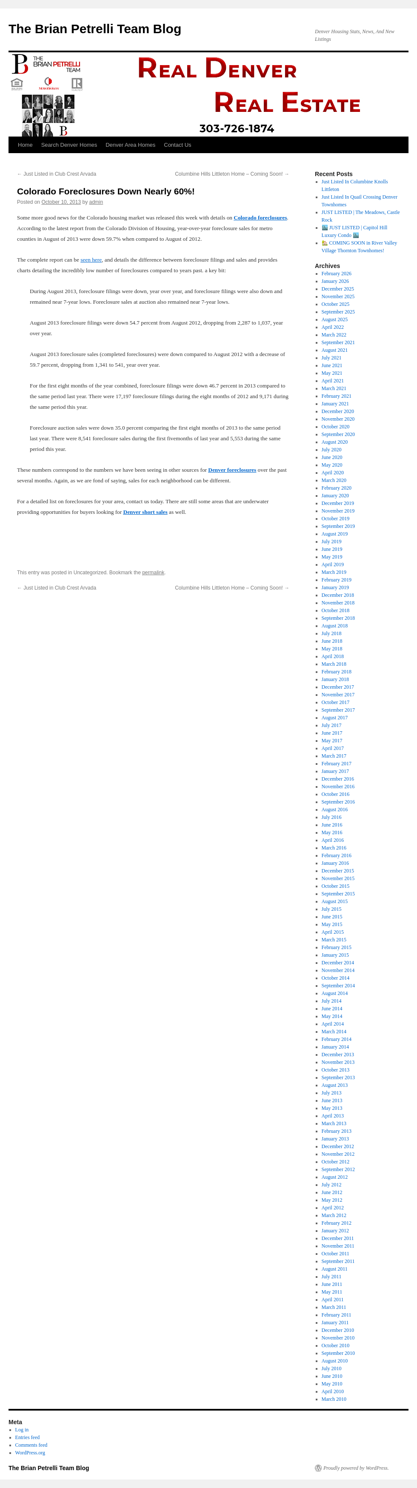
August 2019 (335, 534)
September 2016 (338, 802)
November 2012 (338, 1154)
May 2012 (332, 1200)
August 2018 (335, 626)
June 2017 (332, 733)
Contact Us (177, 145)
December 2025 (338, 289)
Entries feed (27, 1437)
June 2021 (332, 365)
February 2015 (336, 947)
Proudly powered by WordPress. (356, 1468)
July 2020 (332, 450)
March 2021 (334, 388)
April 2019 (333, 564)
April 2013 (333, 1116)
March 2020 (334, 480)
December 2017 (338, 687)
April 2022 (333, 327)
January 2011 (335, 1323)
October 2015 (336, 886)
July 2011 (332, 1277)
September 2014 (338, 986)
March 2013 (334, 1123)
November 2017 (338, 695)
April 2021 (333, 381)
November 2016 (338, 787)
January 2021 (335, 404)
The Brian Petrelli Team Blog (95, 29)
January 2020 (335, 496)
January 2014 (335, 1047)
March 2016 (334, 848)
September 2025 (338, 312)
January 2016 (335, 863)
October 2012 (336, 1162)
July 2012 (332, 1185)
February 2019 (336, 580)
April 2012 (333, 1208)
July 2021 (332, 358)
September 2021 (338, 342)
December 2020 (338, 411)
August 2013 (335, 1085)
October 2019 (336, 519)
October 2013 (336, 1070)
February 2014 (336, 1039)
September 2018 (338, 618)
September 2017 (338, 710)
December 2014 (338, 963)
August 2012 (335, 1177)
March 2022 (334, 335)
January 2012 (335, 1231)
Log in (22, 1430)
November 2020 (338, 419)
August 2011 (335, 1269)
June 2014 (332, 1009)
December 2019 (338, 503)
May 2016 (332, 832)
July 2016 (332, 817)
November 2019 (338, 511)
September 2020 (338, 434)
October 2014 (336, 978)
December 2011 (338, 1238)
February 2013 (336, 1131)
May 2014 (332, 1016)
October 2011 (335, 1254)
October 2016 (336, 794)
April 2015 (333, 932)
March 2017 (334, 756)
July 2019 (332, 541)
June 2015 (332, 917)
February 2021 (336, 396)
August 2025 (335, 319)
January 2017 (335, 771)
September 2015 (338, 894)
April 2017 (333, 748)
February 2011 (336, 1315)
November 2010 (338, 1338)
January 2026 (335, 281)
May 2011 (332, 1292)
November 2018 (338, 603)
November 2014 (338, 970)
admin (96, 202)
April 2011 (333, 1300)
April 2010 (333, 1391)
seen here (91, 260)
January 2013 (335, 1139)
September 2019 (338, 526)
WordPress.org (30, 1453)
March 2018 (334, 664)
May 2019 (332, 557)
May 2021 (332, 373)
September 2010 (338, 1353)
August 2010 (335, 1361)
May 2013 (332, 1108)
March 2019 (334, 572)
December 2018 (338, 595)
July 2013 (332, 1093)
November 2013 (338, 1062)
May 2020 (332, 465)
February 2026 (336, 274)
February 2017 (336, 764)
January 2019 (335, 587)
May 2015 (332, 924)
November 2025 (338, 296)
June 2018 (332, 641)
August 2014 (335, 993)
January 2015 (335, 955)
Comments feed (31, 1445)
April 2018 (333, 656)
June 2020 (332, 457)
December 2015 (338, 871)
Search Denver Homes (69, 145)
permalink (153, 573)
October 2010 (336, 1345)
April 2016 (333, 840)
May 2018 (332, 649)
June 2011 (332, 1284)
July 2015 (332, 909)
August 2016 (335, 809)
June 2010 (332, 1376)
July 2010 (332, 1368)
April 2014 (333, 1024)
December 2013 (338, 1055)
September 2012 (338, 1169)
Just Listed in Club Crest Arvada (56, 174)
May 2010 (332, 1384)
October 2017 (336, 702)
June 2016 (332, 825)
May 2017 (332, 741)
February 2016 (336, 855)
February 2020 (336, 488)
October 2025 (336, 304)
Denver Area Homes (130, 145)
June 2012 (332, 1192)
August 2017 (335, 718)
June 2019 (332, 549)
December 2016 (338, 779)
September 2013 (338, 1077)
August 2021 (335, 350)
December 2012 (338, 1146)
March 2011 (334, 1307)
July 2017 (332, 725)
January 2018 (335, 679)
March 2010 (334, 1399)
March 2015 (334, 940)
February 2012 (336, 1223)
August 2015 (335, 901)
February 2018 (336, 672)
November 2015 (338, 878)
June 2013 (332, 1100)
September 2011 (338, 1261)
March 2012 (334, 1215)
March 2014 (334, 1032)
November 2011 (338, 1246)
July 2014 (332, 1001)
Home (25, 145)
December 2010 (338, 1330)
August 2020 (335, 442)
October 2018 (336, 610)
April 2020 (333, 473)
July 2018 (332, 633)
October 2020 (336, 427)
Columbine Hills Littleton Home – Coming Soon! (232, 174)
